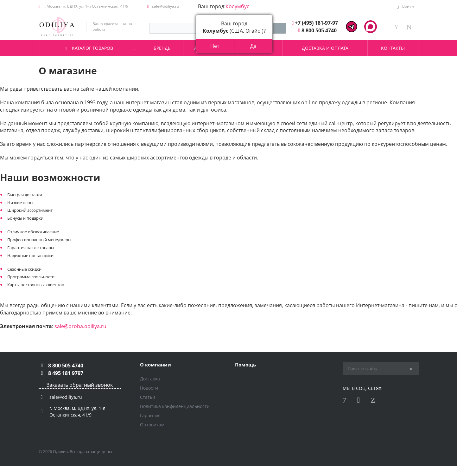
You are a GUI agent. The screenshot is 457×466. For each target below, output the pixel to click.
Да (253, 45)
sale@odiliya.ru (165, 6)
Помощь (245, 364)
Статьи (147, 397)
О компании (155, 364)
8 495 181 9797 (65, 373)
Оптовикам (152, 425)
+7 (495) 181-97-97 (316, 22)
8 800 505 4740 (319, 30)
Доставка (150, 379)
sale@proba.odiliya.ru (80, 326)
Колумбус (237, 6)
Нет (214, 45)
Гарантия (150, 415)
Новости (149, 388)
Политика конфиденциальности (175, 406)
